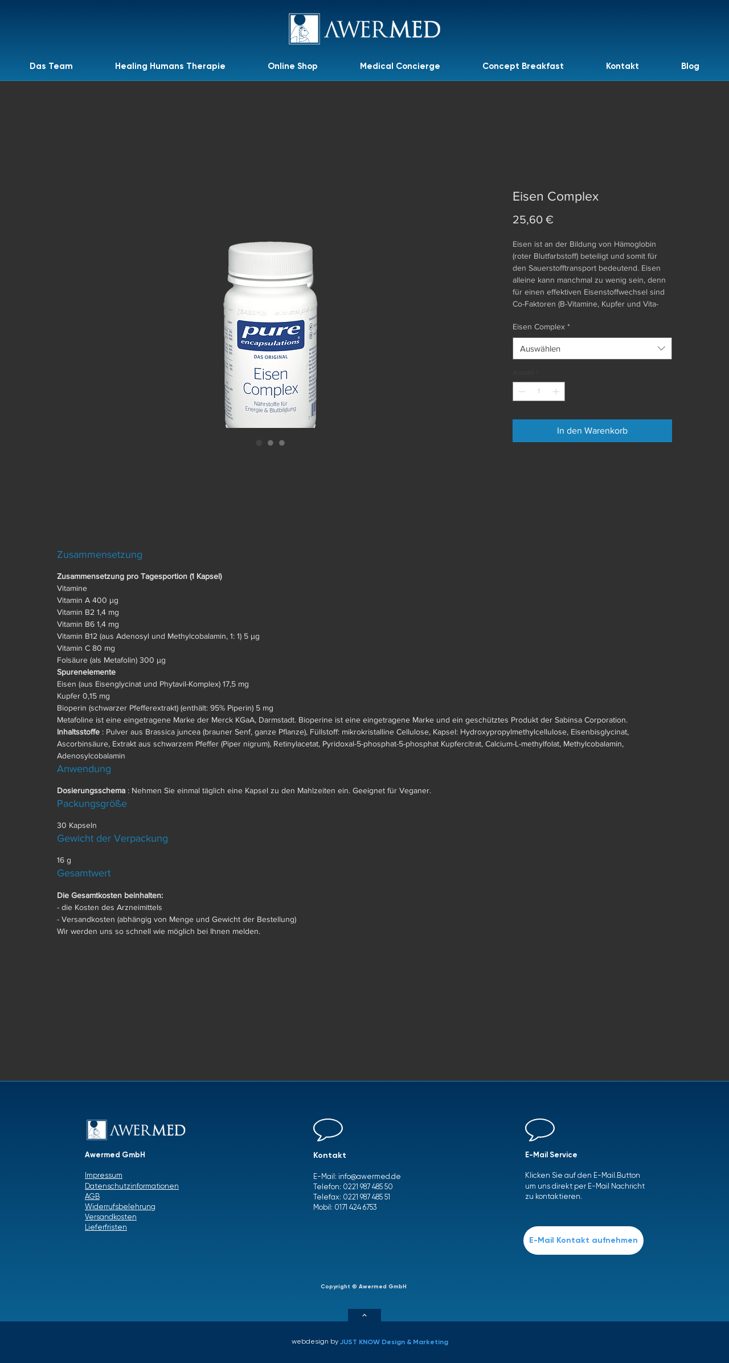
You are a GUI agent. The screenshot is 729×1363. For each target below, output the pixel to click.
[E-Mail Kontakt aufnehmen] (583, 1240)
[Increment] (557, 391)
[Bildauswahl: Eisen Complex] (259, 442)
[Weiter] (364, 1315)
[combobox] (592, 348)
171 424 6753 (358, 1207)
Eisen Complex (541, 326)
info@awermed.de (369, 1176)
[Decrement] (520, 391)
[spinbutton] (539, 391)
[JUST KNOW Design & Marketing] (397, 1341)
